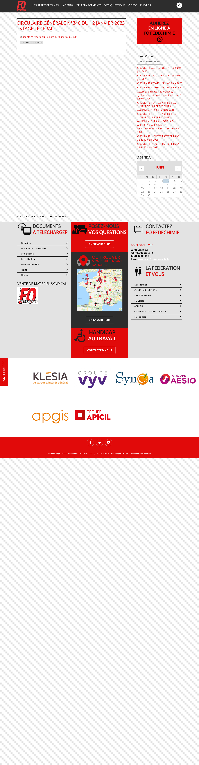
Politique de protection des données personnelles (68, 453)
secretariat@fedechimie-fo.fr (153, 259)
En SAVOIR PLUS (99, 244)
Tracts (24, 269)
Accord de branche (30, 264)
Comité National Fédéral (145, 290)
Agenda (68, 5)
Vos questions (114, 5)
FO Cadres (139, 300)
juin (159, 167)
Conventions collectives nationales (150, 311)
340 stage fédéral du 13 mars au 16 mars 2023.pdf (50, 37)
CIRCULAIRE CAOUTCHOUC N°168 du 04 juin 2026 (159, 69)
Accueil (18, 216)
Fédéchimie (25, 43)
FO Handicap (140, 316)
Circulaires (37, 43)
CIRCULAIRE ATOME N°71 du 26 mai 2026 (159, 83)
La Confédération (142, 295)
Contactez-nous (99, 350)
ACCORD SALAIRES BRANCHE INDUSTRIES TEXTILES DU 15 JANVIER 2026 (158, 128)
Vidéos (132, 5)
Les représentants (45, 5)
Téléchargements (89, 5)
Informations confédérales (33, 248)
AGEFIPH (138, 306)
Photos (145, 5)
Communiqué (27, 253)
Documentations (150, 61)
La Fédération (140, 284)
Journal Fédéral (28, 259)
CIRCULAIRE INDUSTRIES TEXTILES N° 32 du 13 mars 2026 (158, 138)
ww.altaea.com (145, 453)
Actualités (146, 55)
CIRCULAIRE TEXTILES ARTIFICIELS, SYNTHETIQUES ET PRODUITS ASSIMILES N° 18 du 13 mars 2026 (156, 106)
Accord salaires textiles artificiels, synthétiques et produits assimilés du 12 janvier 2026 (159, 95)
